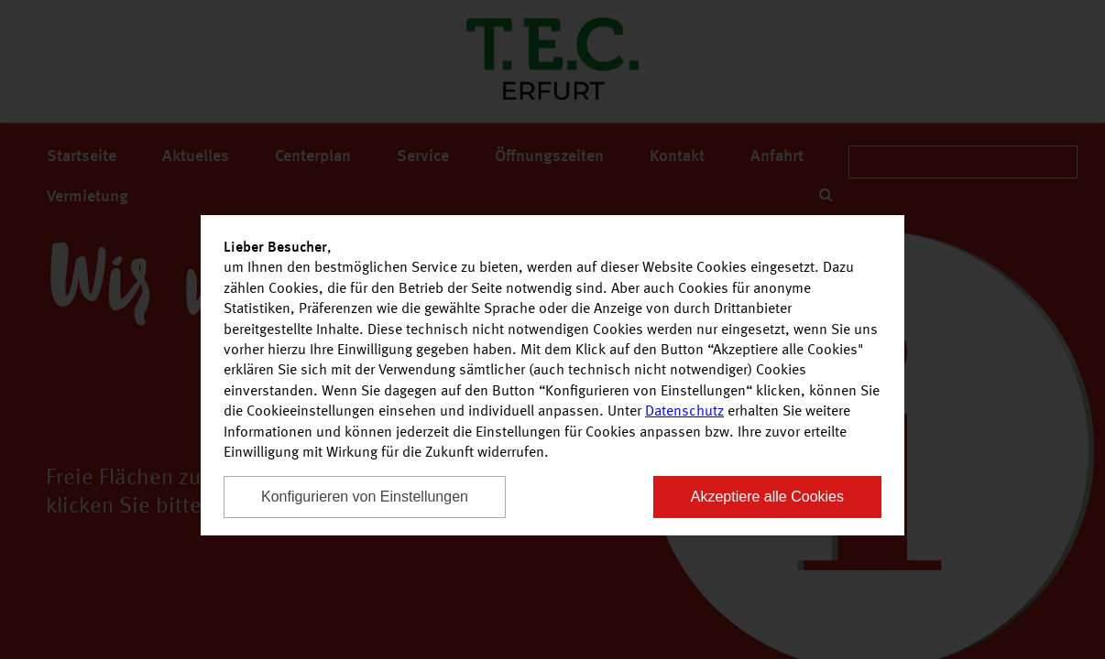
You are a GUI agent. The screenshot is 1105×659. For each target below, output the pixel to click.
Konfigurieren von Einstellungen (364, 496)
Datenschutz (684, 412)
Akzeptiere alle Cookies (767, 496)
